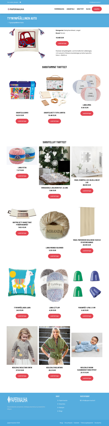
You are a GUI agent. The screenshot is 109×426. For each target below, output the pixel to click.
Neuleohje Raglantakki (54, 367)
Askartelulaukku (22, 113)
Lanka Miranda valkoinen (54, 248)
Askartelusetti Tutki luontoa (54, 113)
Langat (78, 30)
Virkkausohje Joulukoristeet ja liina (54, 188)
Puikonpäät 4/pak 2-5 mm (86, 307)
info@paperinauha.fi (94, 2)
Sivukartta (98, 423)
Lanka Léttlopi (54, 307)
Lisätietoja (62, 43)
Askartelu (70, 9)
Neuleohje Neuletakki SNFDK (22, 367)
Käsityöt (80, 9)
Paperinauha (63, 400)
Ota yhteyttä (68, 423)
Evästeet (76, 423)
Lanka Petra (22, 167)
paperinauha (59, 9)
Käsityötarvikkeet (69, 30)
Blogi (88, 9)
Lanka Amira (87, 105)
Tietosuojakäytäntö (87, 423)
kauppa (96, 9)
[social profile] (20, 2)
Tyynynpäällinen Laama (22, 307)
